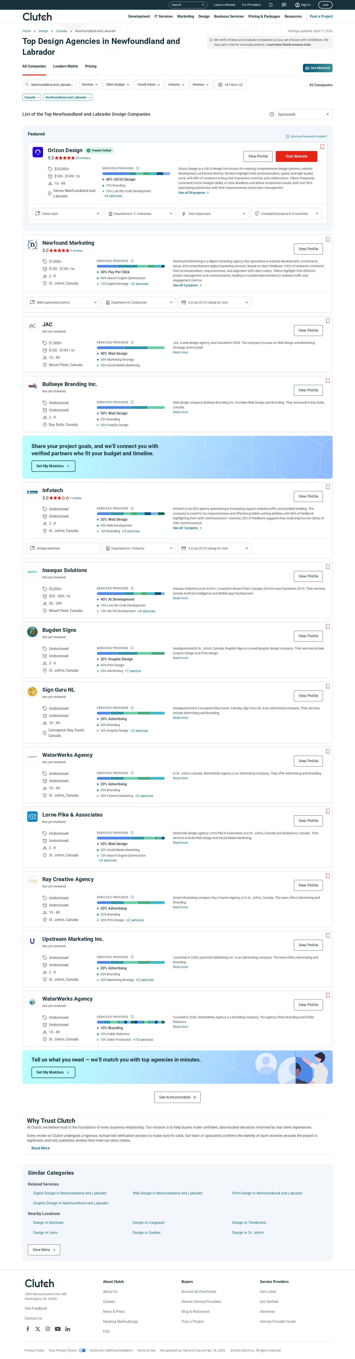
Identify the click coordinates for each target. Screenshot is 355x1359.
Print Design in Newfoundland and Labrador (267, 1193)
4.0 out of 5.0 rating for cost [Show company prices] (208, 302)
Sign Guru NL (58, 690)
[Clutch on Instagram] (48, 1329)
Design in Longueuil (148, 1222)
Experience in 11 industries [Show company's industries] (132, 214)
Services (87, 84)
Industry (174, 84)
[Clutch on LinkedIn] (68, 1329)
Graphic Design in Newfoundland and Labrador (70, 1203)
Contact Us (33, 1318)
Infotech (52, 490)
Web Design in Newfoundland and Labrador (167, 1193)
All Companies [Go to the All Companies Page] (34, 66)
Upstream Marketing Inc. (73, 939)
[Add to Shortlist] (322, 147)
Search (176, 5)
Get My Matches (50, 466)
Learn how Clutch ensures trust (288, 44)
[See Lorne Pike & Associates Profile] (32, 816)
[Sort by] (304, 114)
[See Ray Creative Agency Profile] (32, 881)
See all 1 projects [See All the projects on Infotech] (185, 528)
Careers (109, 1301)
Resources (293, 16)
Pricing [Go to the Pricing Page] (90, 66)
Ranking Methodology (120, 1321)
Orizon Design (65, 150)
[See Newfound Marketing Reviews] (59, 250)
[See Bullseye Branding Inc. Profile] (32, 386)
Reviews (198, 84)
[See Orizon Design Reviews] (64, 157)
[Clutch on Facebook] (28, 1329)
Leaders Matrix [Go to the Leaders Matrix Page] (65, 66)
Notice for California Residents (111, 1350)
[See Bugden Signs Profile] (32, 631)
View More (41, 1250)
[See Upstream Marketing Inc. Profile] (32, 940)
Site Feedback (36, 1308)
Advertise (267, 1311)
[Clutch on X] (38, 1329)
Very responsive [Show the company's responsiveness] (199, 214)
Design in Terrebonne (249, 1222)
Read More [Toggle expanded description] (40, 1148)
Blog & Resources (195, 1311)
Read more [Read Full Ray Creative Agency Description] (180, 907)
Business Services (229, 16)
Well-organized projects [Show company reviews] (53, 302)
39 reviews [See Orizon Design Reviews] (82, 158)
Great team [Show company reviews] (50, 214)
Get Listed (268, 1291)
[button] (90, 84)
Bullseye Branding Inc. (69, 384)
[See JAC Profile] (32, 326)
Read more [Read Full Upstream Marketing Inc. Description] (180, 967)
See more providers (175, 1097)
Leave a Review (224, 5)
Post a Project (321, 16)
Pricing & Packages (264, 16)
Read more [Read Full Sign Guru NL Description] (180, 717)
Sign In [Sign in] (306, 5)
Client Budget (115, 84)
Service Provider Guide (278, 1321)
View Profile (258, 156)
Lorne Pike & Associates (72, 815)
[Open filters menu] (230, 84)
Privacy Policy (34, 1350)
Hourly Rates (146, 84)
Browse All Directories (199, 1291)
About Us (110, 1291)
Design (204, 16)
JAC (47, 324)
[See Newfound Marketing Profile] (32, 244)
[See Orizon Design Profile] (37, 152)
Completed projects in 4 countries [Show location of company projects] (284, 214)
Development (139, 16)
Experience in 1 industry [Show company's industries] (127, 548)
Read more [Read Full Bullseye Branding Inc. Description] (180, 412)
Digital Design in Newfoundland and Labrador (69, 1193)
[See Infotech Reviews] (59, 497)
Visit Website (296, 156)
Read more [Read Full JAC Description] (180, 352)
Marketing (185, 16)
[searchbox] (49, 84)
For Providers (251, 5)
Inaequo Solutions (64, 570)
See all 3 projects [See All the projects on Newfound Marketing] (185, 285)
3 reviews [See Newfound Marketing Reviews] (76, 250)
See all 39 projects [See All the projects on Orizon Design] (191, 192)
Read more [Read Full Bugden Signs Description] (180, 658)
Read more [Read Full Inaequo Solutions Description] (180, 598)
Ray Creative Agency (68, 879)
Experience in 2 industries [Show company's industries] (129, 302)
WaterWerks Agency (67, 755)
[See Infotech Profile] (32, 492)
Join (325, 5)
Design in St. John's (248, 1232)
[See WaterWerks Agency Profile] (32, 756)
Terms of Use (146, 1350)
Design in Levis (45, 1232)
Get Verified (269, 1301)
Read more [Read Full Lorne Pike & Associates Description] (180, 842)
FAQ (106, 1331)
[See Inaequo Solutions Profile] (32, 572)
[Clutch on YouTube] (58, 1329)
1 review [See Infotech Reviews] (76, 498)
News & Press (114, 1311)
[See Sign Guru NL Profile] (32, 691)
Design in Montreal (48, 1222)
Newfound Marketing (68, 243)
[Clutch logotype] (39, 1283)
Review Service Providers (201, 1301)
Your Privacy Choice (63, 1350)
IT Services (163, 16)
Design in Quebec (147, 1232)
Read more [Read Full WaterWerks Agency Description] (180, 778)
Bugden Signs (59, 630)
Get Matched (320, 68)
